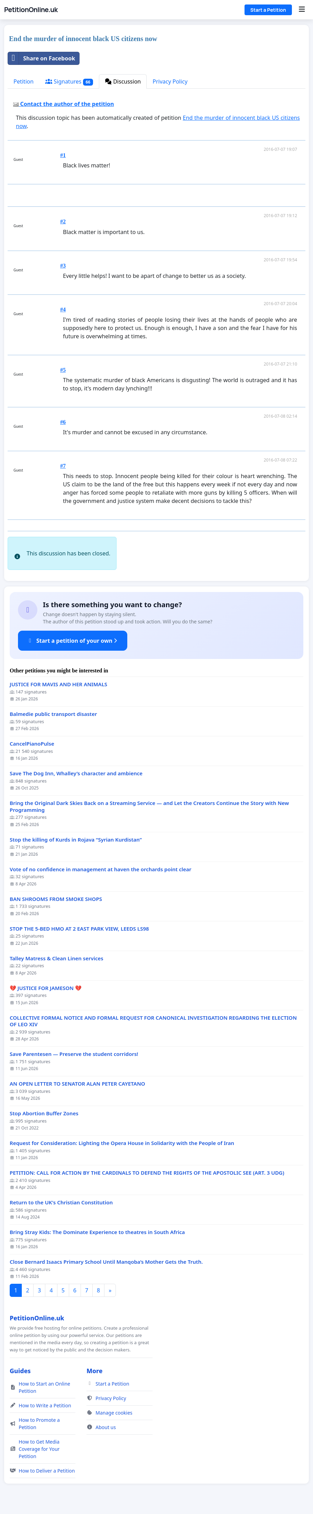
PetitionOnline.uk (31, 9)
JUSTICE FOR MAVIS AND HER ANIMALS (58, 684)
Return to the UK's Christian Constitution (61, 1202)
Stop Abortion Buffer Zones (44, 1113)
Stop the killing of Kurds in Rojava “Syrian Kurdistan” (76, 839)
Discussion (123, 81)
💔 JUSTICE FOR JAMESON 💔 (46, 988)
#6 (63, 422)
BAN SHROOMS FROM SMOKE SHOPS (56, 899)
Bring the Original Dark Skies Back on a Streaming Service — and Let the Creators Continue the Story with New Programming (149, 806)
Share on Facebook (41, 58)
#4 (63, 309)
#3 (63, 266)
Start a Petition (268, 10)
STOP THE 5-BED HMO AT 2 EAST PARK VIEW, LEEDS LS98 (79, 928)
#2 (63, 221)
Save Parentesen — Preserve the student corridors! (74, 1054)
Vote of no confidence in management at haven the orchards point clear (100, 869)
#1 (63, 155)
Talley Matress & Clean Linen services (56, 958)
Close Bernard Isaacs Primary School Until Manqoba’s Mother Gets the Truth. (106, 1262)
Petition (23, 81)
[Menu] (302, 10)
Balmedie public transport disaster (53, 714)
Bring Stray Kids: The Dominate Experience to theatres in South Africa (97, 1232)
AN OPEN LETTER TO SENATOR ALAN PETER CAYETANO (77, 1083)
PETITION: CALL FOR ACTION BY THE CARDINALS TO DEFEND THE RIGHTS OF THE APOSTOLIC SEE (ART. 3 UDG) (147, 1173)
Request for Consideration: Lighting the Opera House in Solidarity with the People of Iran (122, 1143)
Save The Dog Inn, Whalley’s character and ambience (76, 773)
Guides (20, 1371)
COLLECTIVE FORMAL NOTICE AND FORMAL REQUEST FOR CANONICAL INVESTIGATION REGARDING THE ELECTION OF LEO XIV (153, 1021)
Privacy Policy (170, 81)
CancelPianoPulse (32, 743)
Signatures (69, 82)
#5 (63, 370)
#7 (63, 466)
